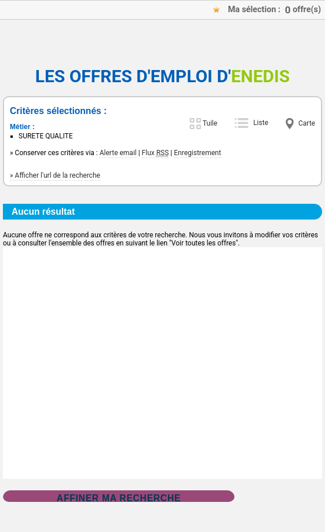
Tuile (210, 123)
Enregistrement (197, 153)
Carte (306, 123)
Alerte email (118, 153)
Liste (260, 123)
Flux (155, 153)
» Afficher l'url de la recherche (55, 175)
